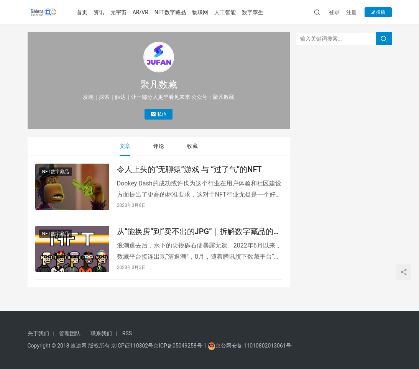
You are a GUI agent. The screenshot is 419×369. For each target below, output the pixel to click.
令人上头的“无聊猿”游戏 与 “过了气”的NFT (189, 169)
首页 (82, 12)
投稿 (378, 12)
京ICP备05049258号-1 (180, 346)
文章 (125, 146)
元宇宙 (118, 12)
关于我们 (38, 333)
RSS (127, 333)
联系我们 (101, 333)
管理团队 (70, 333)
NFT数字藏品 (170, 12)
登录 (334, 12)
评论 (158, 146)
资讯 (99, 12)
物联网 (200, 12)
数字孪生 (253, 12)
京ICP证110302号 (132, 346)
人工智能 (225, 12)
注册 (351, 12)
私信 (158, 114)
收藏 (192, 146)
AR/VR (140, 12)
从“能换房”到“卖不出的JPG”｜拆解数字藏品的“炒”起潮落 (195, 231)
